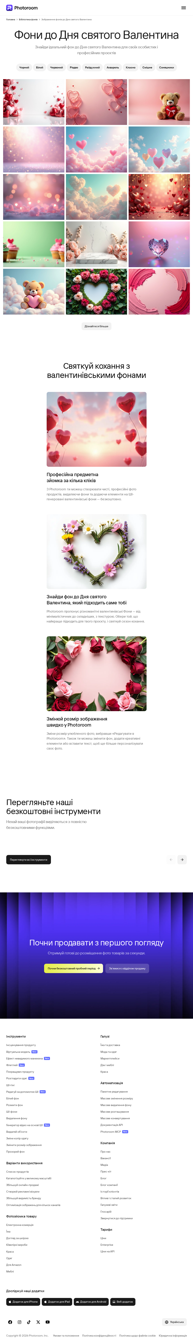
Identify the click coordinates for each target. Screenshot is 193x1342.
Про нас (106, 1151)
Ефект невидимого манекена (28, 1058)
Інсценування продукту (21, 1045)
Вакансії (106, 1158)
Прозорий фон (15, 1151)
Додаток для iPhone (23, 1301)
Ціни (103, 1238)
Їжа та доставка (110, 1045)
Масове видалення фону (116, 1105)
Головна (10, 19)
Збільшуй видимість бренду (23, 1198)
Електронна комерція (19, 1225)
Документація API (112, 1125)
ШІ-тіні (10, 1085)
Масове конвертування (115, 1118)
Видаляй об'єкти (16, 1131)
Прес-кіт (106, 1171)
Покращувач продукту (20, 1071)
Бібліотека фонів (28, 19)
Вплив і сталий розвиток (116, 1198)
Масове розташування (115, 1111)
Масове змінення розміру (117, 1098)
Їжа (8, 1231)
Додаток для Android (91, 1301)
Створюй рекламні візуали (22, 1191)
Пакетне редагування (114, 1091)
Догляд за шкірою (17, 1238)
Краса (10, 1251)
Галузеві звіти (109, 1205)
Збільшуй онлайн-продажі (22, 1185)
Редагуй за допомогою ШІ (26, 1092)
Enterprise (107, 1245)
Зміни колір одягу (17, 1138)
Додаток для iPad (57, 1301)
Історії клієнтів (110, 1191)
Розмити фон (14, 1105)
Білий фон (12, 1098)
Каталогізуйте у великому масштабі (28, 1178)
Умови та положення (66, 1335)
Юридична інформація (173, 1335)
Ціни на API (108, 1251)
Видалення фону (16, 1118)
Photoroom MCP (114, 1131)
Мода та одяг (109, 1052)
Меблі (10, 1271)
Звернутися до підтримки (117, 1218)
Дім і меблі (107, 1065)
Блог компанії (109, 1185)
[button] (49, 1036)
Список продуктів (17, 1171)
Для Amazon (13, 1265)
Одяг (9, 1258)
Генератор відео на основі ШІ (28, 1125)
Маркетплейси (110, 1058)
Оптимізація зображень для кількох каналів (33, 1205)
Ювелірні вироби (16, 1245)
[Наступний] (182, 859)
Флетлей (15, 1065)
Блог (104, 1178)
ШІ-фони (11, 1111)
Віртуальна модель (21, 1052)
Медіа (104, 1165)
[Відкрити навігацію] (183, 7)
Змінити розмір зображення (24, 1145)
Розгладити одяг (20, 1078)
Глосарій (106, 1211)
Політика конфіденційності (99, 1335)
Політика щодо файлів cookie (137, 1335)
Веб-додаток (122, 1301)
